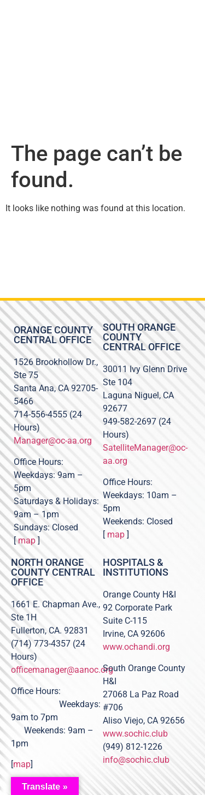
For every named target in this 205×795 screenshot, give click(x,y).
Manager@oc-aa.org (53, 440)
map (27, 540)
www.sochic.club (135, 733)
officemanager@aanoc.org (62, 670)
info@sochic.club (136, 760)
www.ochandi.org (136, 647)
